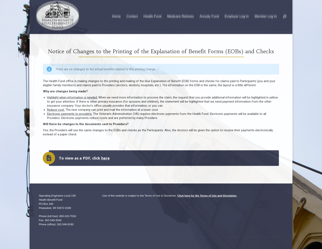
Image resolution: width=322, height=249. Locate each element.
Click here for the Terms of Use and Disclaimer (206, 195)
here (105, 158)
